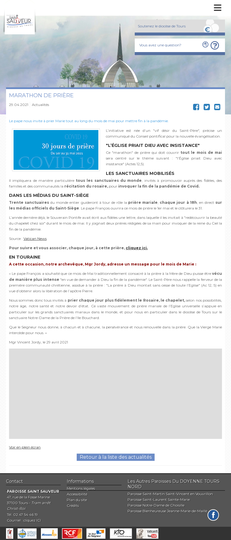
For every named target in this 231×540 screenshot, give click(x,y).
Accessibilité (77, 494)
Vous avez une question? (160, 45)
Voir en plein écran (25, 447)
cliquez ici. (137, 248)
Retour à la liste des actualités (116, 457)
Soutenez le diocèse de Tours (162, 26)
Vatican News (35, 238)
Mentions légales (81, 488)
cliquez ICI (32, 520)
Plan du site (77, 500)
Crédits (73, 505)
